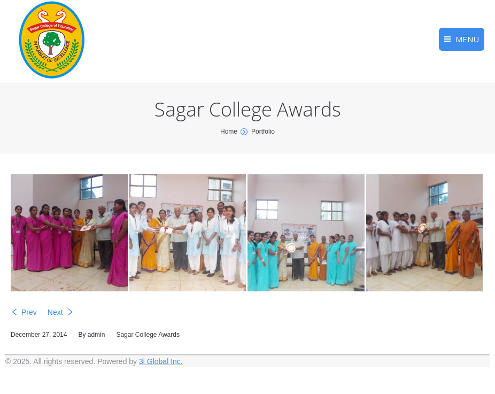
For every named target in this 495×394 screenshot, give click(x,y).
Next (55, 312)
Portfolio (263, 131)
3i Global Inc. (161, 361)
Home (228, 131)
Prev (29, 312)
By (91, 334)
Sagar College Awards (148, 334)
